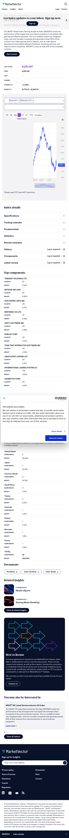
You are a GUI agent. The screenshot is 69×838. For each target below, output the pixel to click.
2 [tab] (6, 732)
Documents (40, 770)
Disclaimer (6, 779)
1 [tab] (4, 732)
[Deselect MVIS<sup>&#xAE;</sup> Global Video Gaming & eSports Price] (18, 100)
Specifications (11, 216)
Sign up (32, 23)
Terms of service (8, 774)
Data (37, 774)
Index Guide (52, 572)
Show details (57, 431)
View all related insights (16, 610)
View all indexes (13, 737)
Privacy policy (8, 770)
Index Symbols (31, 572)
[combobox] (34, 100)
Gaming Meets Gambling (27, 602)
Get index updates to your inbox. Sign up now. (32, 18)
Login (57, 9)
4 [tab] (9, 732)
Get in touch (12, 54)
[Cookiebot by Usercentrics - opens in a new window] (56, 398)
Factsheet (12, 572)
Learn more (11, 726)
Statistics (9, 236)
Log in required (54, 249)
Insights (13, 9)
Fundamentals (11, 229)
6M (15, 115)
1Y (19, 115)
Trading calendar (13, 222)
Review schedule (13, 243)
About (20, 9)
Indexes (4, 9)
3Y (23, 115)
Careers (38, 779)
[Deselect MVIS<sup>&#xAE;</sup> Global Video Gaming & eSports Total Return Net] (32, 100)
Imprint (5, 783)
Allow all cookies (56, 438)
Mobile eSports (23, 591)
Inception (38, 115)
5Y (27, 115)
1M (11, 115)
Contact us (13, 684)
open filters (65, 4)
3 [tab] (8, 732)
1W (7, 115)
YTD (31, 115)
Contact (64, 9)
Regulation (6, 787)
